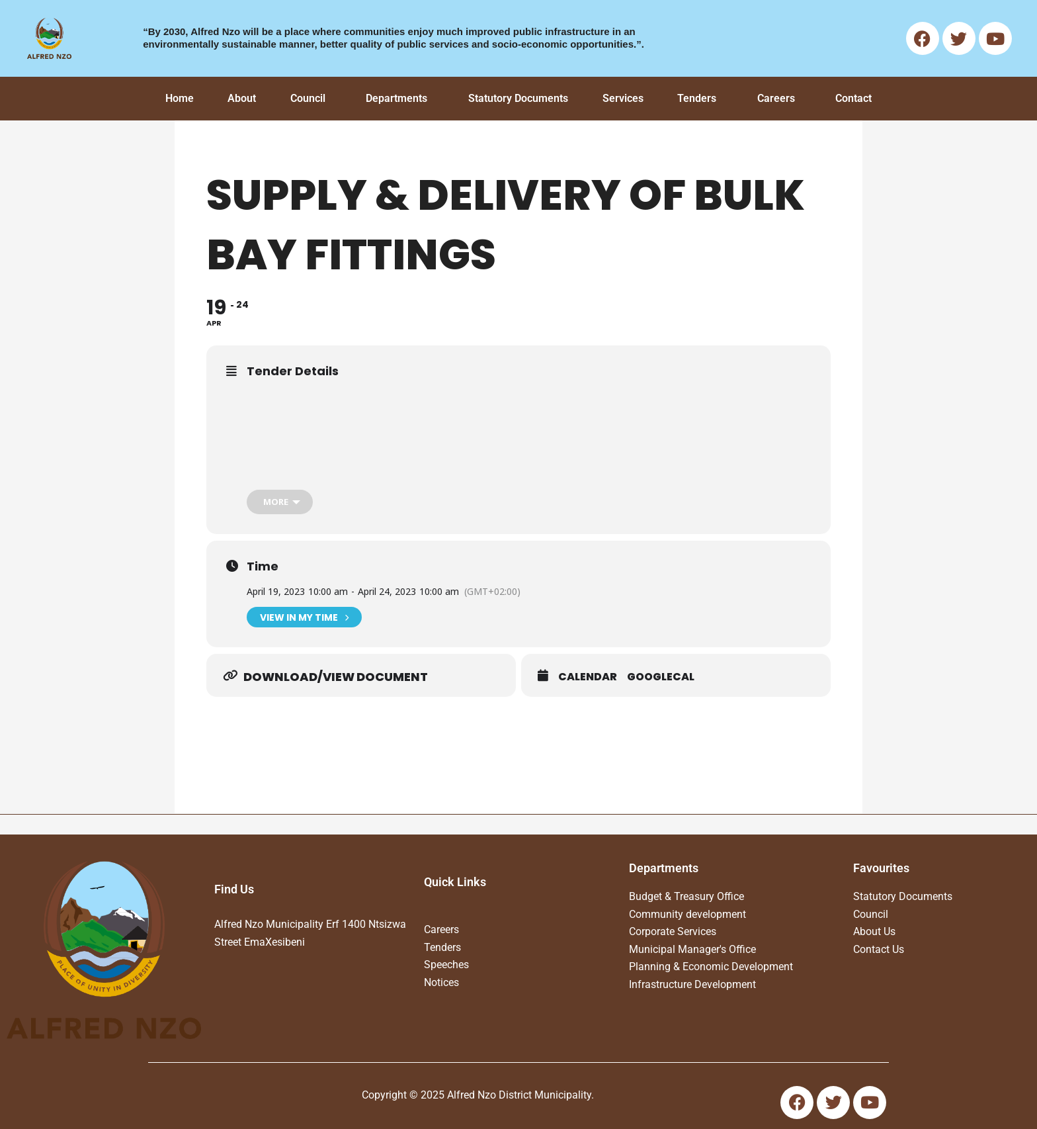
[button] (311, 98)
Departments (396, 98)
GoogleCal (660, 677)
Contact (853, 98)
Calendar (587, 677)
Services (622, 98)
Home (179, 98)
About (242, 98)
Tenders (696, 98)
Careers (776, 98)
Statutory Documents (518, 98)
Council (307, 98)
